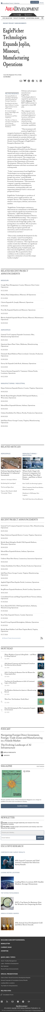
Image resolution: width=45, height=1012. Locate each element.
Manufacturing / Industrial (13, 383)
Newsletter (5, 943)
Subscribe (34, 2)
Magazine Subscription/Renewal (13, 940)
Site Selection (4, 966)
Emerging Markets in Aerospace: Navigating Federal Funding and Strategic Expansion (11, 98)
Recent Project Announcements (14, 23)
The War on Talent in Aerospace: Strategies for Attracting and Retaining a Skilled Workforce (12, 123)
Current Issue (6, 947)
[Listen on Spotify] (22, 755)
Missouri (29, 101)
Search (28, 14)
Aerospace (6, 330)
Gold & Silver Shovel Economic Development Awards (15, 977)
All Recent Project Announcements (11, 638)
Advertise (16, 3)
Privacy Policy (28, 1010)
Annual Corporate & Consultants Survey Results (14, 980)
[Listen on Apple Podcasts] (22, 752)
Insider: (20, 823)
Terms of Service (37, 1010)
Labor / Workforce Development (9, 963)
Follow (17, 14)
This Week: (21, 827)
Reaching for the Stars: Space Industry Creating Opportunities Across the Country (11, 106)
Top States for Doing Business (9, 985)
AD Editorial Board (32, 18)
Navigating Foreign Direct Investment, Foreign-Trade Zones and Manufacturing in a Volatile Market (21, 738)
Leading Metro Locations (8, 983)
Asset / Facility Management (9, 960)
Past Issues (40, 766)
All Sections (42, 18)
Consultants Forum (7, 3)
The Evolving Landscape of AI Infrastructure (16, 746)
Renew (42, 2)
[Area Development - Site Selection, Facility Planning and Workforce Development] (22, 9)
